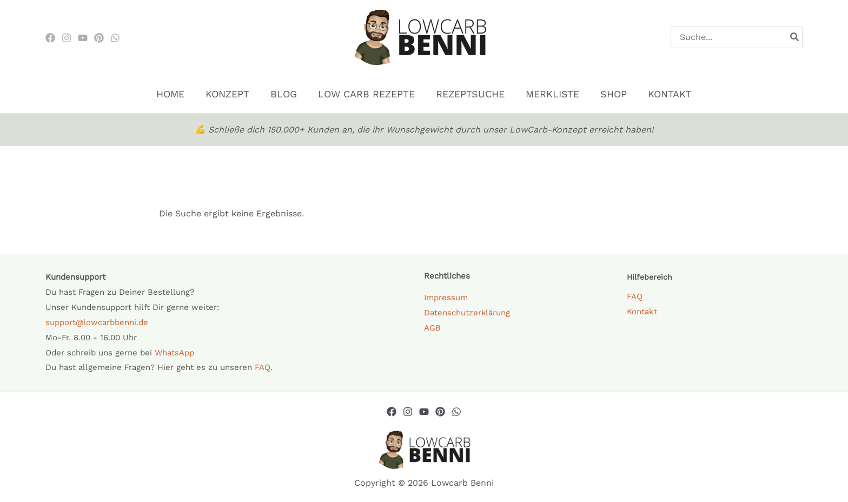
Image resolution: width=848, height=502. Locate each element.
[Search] (795, 37)
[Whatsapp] (456, 412)
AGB (432, 328)
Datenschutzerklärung (467, 313)
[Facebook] (50, 38)
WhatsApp (174, 353)
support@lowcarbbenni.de (96, 322)
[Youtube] (83, 38)
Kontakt (642, 311)
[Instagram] (66, 38)
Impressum (446, 297)
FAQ (262, 367)
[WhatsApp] (115, 38)
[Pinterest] (99, 38)
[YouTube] (424, 412)
